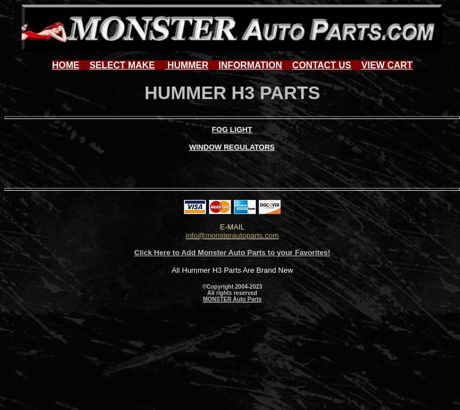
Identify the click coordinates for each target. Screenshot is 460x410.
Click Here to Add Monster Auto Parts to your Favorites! (232, 252)
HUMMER (186, 65)
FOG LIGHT (232, 129)
